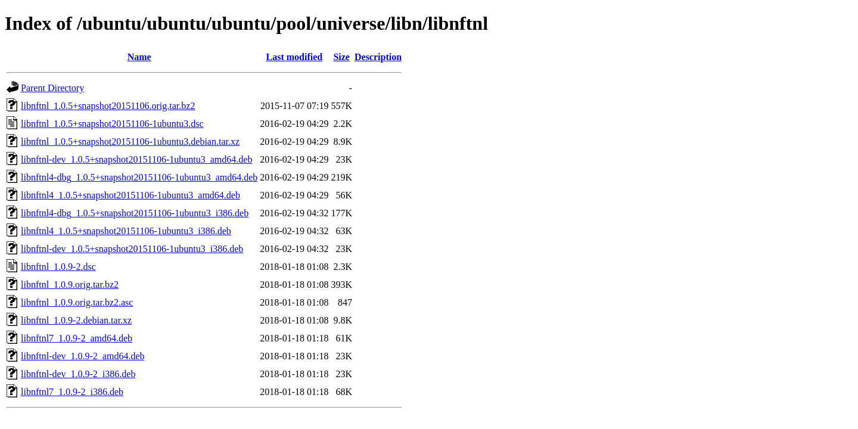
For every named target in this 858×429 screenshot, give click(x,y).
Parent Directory (52, 88)
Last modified (294, 57)
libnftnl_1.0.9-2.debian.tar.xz (76, 320)
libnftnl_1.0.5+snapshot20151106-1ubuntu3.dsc (112, 124)
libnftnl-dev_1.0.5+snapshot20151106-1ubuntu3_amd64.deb (136, 159)
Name (139, 57)
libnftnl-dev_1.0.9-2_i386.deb (78, 374)
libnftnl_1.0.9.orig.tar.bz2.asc (77, 302)
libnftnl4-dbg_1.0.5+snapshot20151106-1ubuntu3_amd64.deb (139, 177)
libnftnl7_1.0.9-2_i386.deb (72, 392)
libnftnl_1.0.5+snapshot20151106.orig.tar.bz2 (108, 106)
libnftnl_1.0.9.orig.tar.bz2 (70, 284)
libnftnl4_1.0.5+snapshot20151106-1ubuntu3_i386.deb (126, 231)
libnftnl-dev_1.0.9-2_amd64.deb (83, 356)
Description (378, 57)
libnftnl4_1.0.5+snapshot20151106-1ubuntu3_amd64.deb (130, 195)
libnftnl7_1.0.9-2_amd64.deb (76, 338)
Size (341, 57)
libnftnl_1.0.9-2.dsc (58, 267)
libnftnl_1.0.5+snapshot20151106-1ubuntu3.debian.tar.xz (130, 141)
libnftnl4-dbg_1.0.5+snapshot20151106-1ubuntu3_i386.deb (134, 213)
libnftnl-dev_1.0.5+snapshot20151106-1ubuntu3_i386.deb (132, 249)
